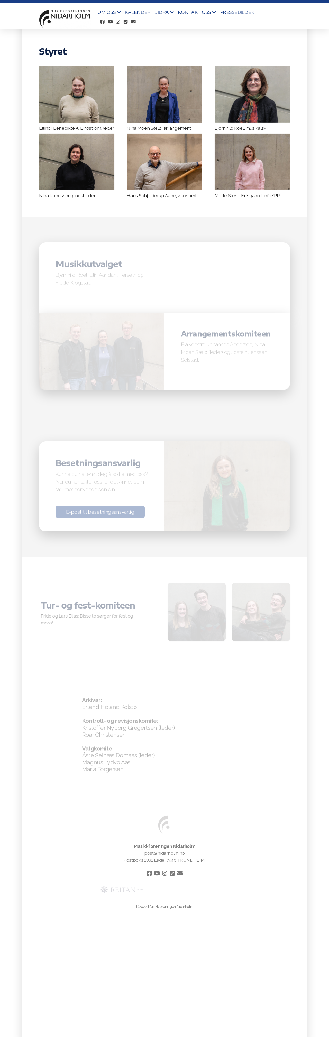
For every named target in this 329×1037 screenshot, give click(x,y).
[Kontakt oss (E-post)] (133, 21)
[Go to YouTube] (110, 21)
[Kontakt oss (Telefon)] (126, 21)
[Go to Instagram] (118, 21)
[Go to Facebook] (102, 21)
